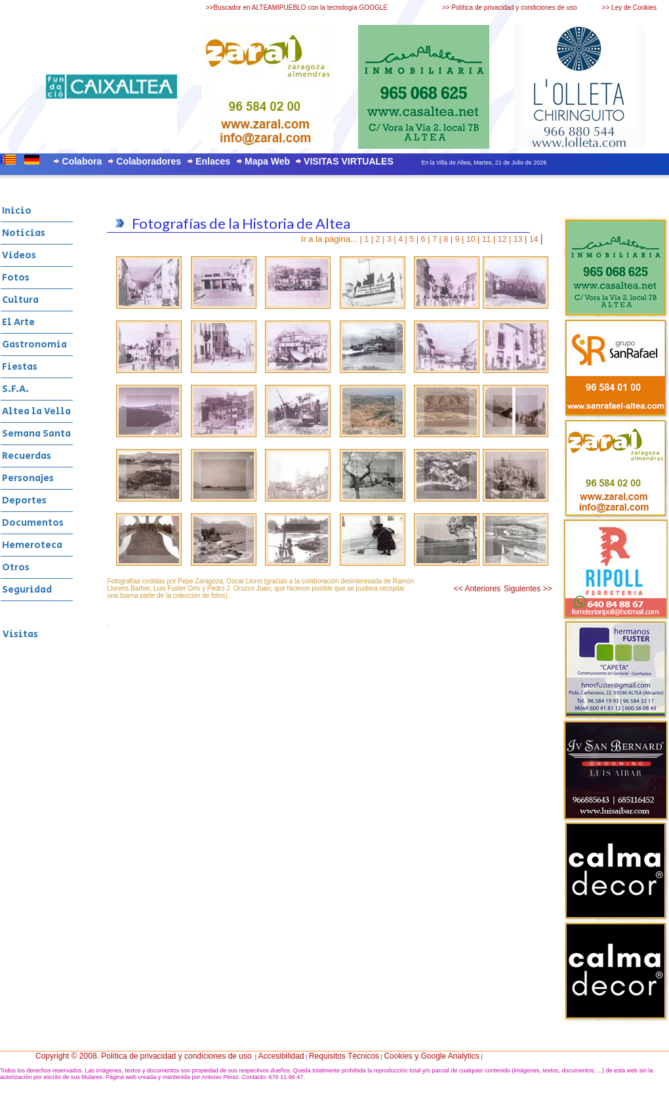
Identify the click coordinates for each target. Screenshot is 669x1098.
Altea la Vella (36, 411)
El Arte (18, 322)
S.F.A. (15, 389)
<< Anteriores (477, 588)
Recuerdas (26, 456)
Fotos (16, 277)
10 (470, 239)
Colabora (82, 161)
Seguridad (27, 590)
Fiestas (19, 367)
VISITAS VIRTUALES (349, 161)
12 (502, 239)
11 (486, 239)
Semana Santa (36, 434)
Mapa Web (267, 161)
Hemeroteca (32, 545)
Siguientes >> (528, 588)
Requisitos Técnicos (344, 1056)
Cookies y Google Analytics (431, 1056)
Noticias (23, 233)
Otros (16, 567)
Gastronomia (34, 344)
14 (533, 239)
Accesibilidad (281, 1056)
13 (518, 239)
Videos (19, 255)
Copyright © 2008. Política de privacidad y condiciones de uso (143, 1056)
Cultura (20, 300)
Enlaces (212, 161)
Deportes (24, 500)
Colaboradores (148, 161)
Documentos (33, 523)
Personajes (28, 478)
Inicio (16, 211)
